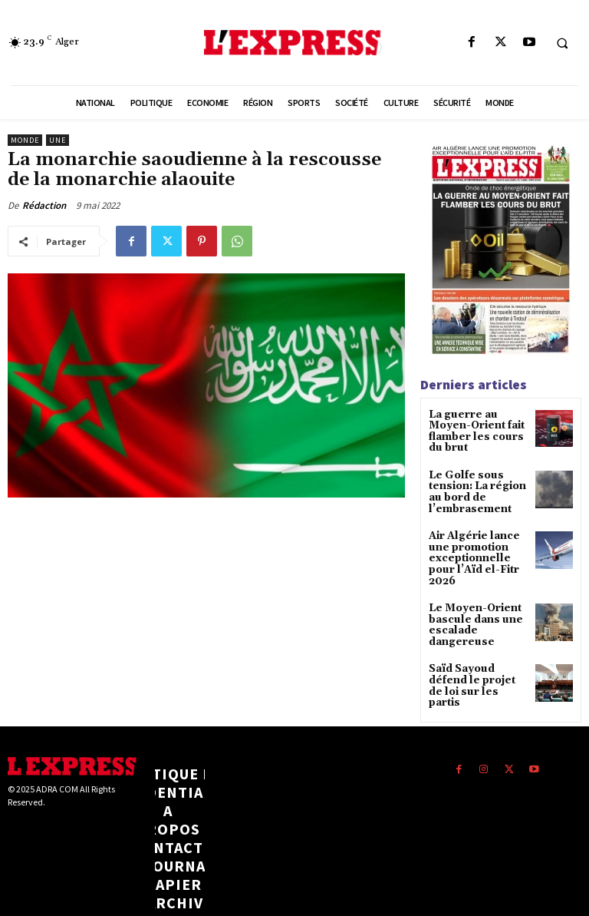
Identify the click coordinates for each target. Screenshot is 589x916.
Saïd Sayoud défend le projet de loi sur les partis (477, 651)
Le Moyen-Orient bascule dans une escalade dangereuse (470, 600)
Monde (25, 140)
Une (57, 140)
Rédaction (44, 205)
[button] (562, 43)
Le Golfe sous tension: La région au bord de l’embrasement (473, 486)
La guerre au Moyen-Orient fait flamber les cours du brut (478, 430)
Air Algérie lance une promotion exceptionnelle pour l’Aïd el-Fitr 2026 (477, 543)
